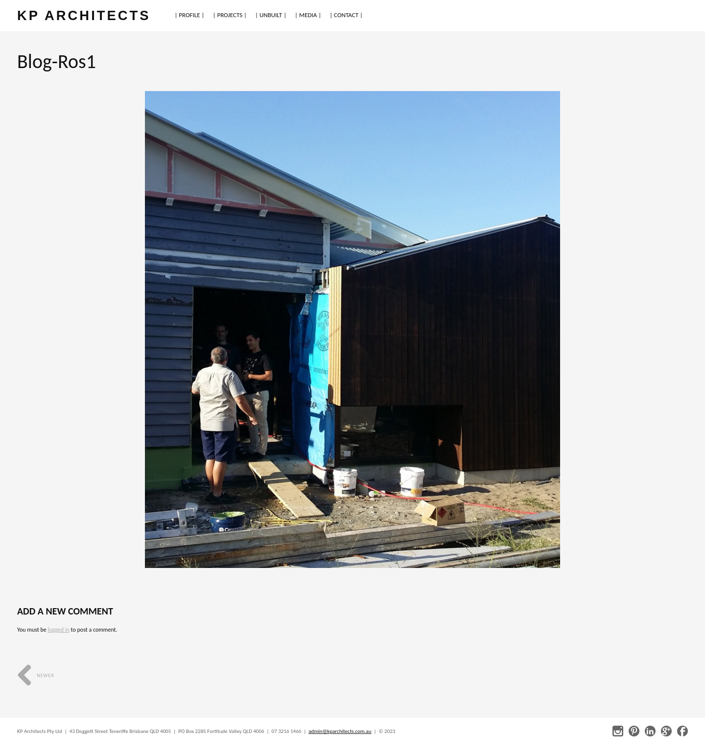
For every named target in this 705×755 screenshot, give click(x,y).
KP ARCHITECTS (83, 15)
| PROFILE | (189, 15)
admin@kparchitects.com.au (339, 731)
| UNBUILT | (270, 15)
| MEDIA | (308, 15)
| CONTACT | (346, 15)
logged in (58, 629)
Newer (35, 675)
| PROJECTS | (230, 15)
